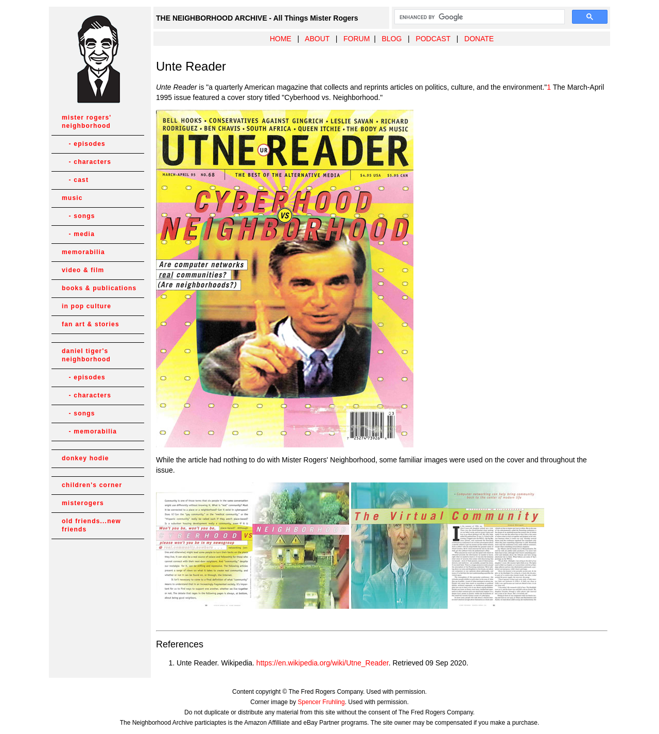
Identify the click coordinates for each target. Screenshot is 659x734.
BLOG (391, 39)
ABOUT (317, 39)
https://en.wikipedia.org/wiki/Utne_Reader (322, 663)
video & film (83, 270)
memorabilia (83, 252)
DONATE (479, 39)
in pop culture (86, 306)
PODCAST (432, 39)
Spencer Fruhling (321, 702)
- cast (75, 180)
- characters (86, 161)
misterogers (83, 503)
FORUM (356, 39)
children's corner (92, 485)
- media (78, 234)
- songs (78, 216)
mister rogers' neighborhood (86, 121)
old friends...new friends (91, 525)
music (72, 198)
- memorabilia (89, 431)
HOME (280, 39)
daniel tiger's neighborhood (86, 355)
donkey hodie (85, 458)
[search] (479, 17)
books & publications (99, 288)
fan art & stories (90, 324)
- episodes (84, 143)
